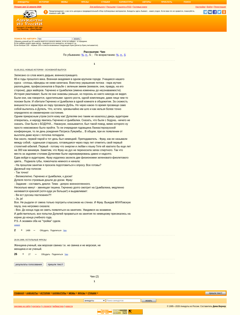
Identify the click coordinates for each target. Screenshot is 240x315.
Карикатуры (126, 2)
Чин (64, 230)
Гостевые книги (140, 7)
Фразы (85, 2)
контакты (36, 306)
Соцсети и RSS (124, 7)
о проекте (46, 306)
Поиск (187, 2)
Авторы (146, 2)
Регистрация (220, 7)
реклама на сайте (22, 306)
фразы (81, 293)
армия (17, 225)
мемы (72, 293)
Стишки (105, 2)
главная (19, 293)
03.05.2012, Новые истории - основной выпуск (40, 70)
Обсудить (44, 230)
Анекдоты (23, 2)
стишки (92, 293)
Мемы (64, 2)
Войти (209, 7)
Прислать (166, 2)
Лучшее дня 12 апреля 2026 (27, 7)
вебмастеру (58, 306)
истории (45, 293)
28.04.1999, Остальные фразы (30, 240)
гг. (86, 54)
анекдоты (32, 293)
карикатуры (59, 293)
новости (69, 306)
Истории (44, 2)
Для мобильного (97, 7)
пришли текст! (215, 293)
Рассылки (111, 7)
